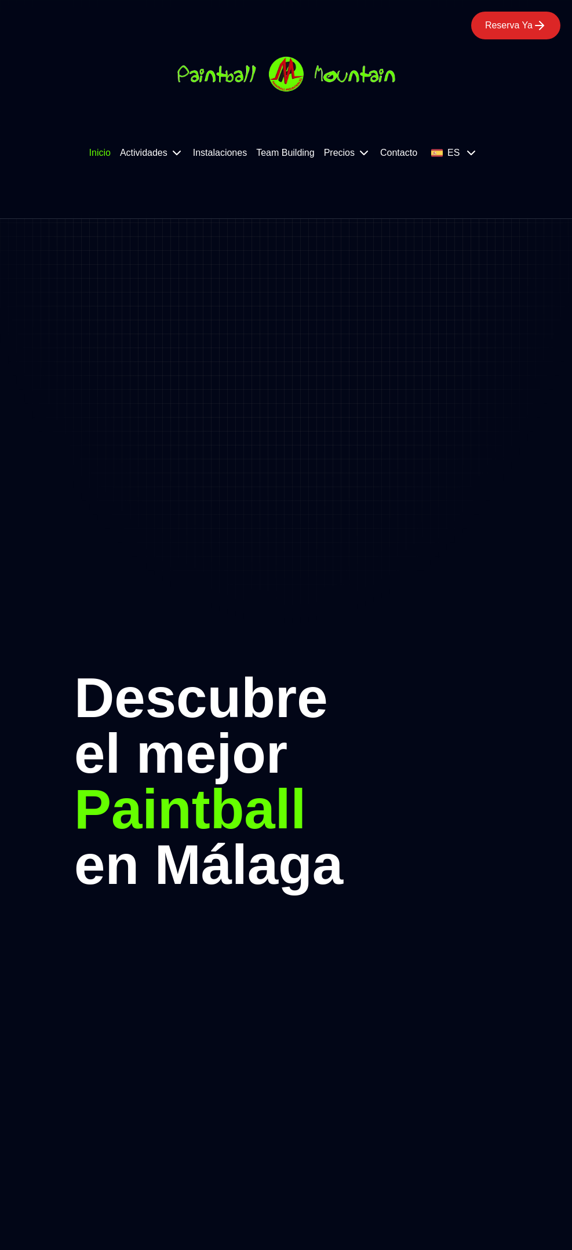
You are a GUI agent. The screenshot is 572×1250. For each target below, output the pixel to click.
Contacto (398, 153)
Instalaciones (220, 153)
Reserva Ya (516, 25)
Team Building (285, 153)
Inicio (100, 153)
